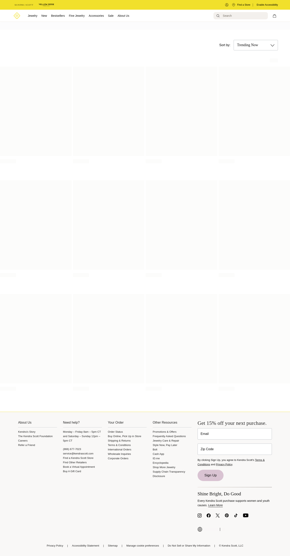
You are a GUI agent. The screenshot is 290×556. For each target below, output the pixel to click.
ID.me (156, 458)
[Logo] (17, 15)
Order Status (115, 431)
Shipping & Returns (119, 440)
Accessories (96, 15)
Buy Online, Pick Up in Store (124, 436)
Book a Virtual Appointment (79, 466)
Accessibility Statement (85, 545)
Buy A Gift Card (72, 471)
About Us (123, 15)
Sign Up (210, 475)
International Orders (119, 449)
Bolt (155, 449)
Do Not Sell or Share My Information (189, 545)
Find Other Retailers (75, 462)
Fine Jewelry (77, 15)
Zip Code (207, 449)
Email (205, 433)
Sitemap (113, 545)
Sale (111, 15)
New (44, 15)
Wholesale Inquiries (119, 453)
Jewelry (32, 15)
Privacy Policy (224, 464)
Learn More (215, 505)
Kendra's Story (26, 431)
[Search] (241, 15)
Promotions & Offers (164, 431)
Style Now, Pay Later (165, 445)
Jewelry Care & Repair (166, 440)
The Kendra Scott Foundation (35, 436)
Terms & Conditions (119, 445)
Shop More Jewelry (164, 467)
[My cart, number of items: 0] (274, 15)
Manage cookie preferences (142, 545)
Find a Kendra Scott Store (78, 457)
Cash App (158, 453)
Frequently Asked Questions (169, 436)
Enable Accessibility (267, 4)
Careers (23, 440)
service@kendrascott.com (78, 453)
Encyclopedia (160, 462)
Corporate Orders (118, 458)
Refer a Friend (26, 445)
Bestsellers (58, 15)
